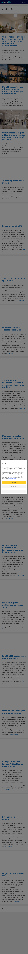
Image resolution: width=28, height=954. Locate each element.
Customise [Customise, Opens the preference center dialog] (14, 486)
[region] (14, 477)
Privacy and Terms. (12, 478)
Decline (14, 491)
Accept (14, 482)
